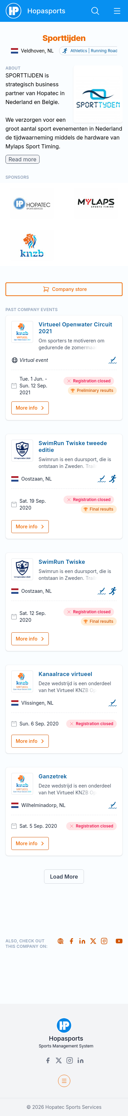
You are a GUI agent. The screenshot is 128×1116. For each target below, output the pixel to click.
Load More (64, 876)
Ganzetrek (53, 776)
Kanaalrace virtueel (65, 674)
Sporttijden (64, 38)
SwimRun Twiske (62, 561)
